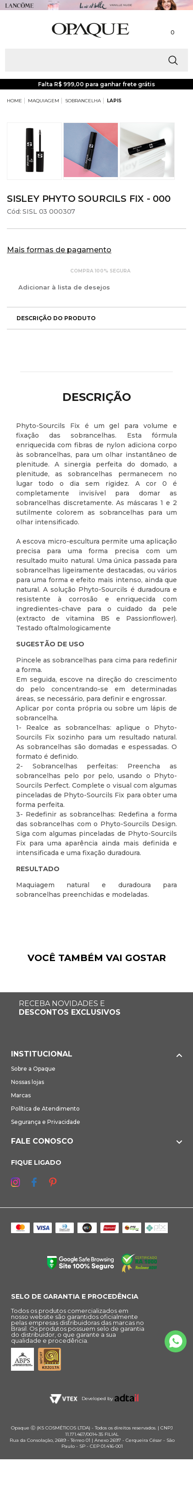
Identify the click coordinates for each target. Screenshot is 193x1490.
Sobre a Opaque (33, 1068)
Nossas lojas (27, 1082)
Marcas (21, 1095)
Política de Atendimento (45, 1108)
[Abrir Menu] (22, 30)
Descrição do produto (51, 318)
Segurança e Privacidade (45, 1121)
